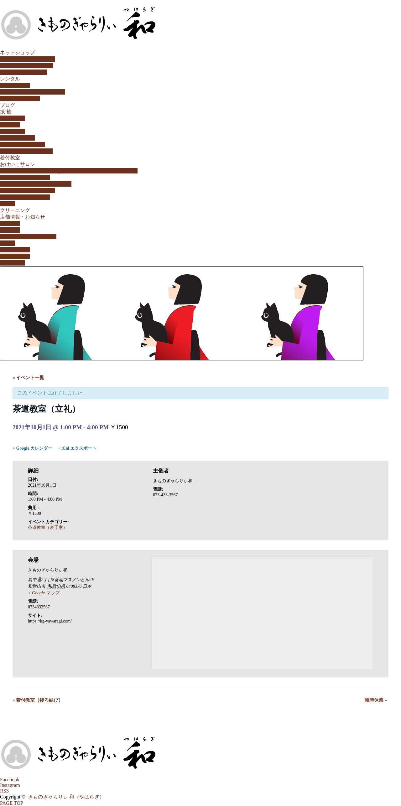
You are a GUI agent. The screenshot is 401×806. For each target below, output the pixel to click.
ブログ (7, 105)
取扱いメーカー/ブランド (28, 236)
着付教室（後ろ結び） (38, 700)
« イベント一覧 (28, 377)
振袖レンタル (15, 85)
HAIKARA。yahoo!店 (23, 72)
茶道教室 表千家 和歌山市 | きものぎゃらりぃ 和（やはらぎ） (69, 170)
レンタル (10, 78)
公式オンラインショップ (27, 59)
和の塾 (7, 203)
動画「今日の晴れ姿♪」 (26, 151)
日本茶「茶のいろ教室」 (27, 190)
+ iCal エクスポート (77, 448)
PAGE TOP (11, 803)
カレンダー (12, 263)
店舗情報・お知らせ (22, 217)
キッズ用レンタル (20, 98)
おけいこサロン (17, 164)
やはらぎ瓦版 (15, 249)
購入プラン (12, 131)
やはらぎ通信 (15, 256)
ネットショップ (17, 52)
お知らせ (10, 223)
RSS (4, 790)
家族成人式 (12, 118)
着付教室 (10, 157)
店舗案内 (10, 230)
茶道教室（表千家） (47, 527)
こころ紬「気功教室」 (25, 197)
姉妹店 (7, 243)
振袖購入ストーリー (22, 144)
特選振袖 (10, 124)
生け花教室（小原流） (25, 177)
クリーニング (15, 210)
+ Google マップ (43, 593)
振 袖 (5, 111)
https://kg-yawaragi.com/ (50, 621)
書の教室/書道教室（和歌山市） (35, 184)
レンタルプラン (17, 138)
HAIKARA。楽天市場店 (26, 65)
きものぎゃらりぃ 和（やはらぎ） (66, 796)
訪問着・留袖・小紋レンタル (32, 92)
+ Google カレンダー (32, 448)
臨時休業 (376, 700)
